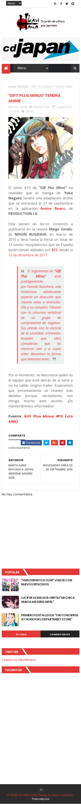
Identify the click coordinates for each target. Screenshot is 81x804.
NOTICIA (23, 86)
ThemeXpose (40, 799)
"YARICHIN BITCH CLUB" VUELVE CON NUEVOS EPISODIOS (46, 582)
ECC (55, 250)
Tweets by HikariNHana (19, 660)
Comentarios (60, 634)
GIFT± (29, 111)
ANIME (23, 107)
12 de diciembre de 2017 (27, 255)
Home (12, 86)
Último (21, 634)
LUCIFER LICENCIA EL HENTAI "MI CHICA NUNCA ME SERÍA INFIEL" (48, 600)
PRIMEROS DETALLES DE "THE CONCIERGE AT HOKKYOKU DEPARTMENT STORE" (49, 617)
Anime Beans (52, 208)
